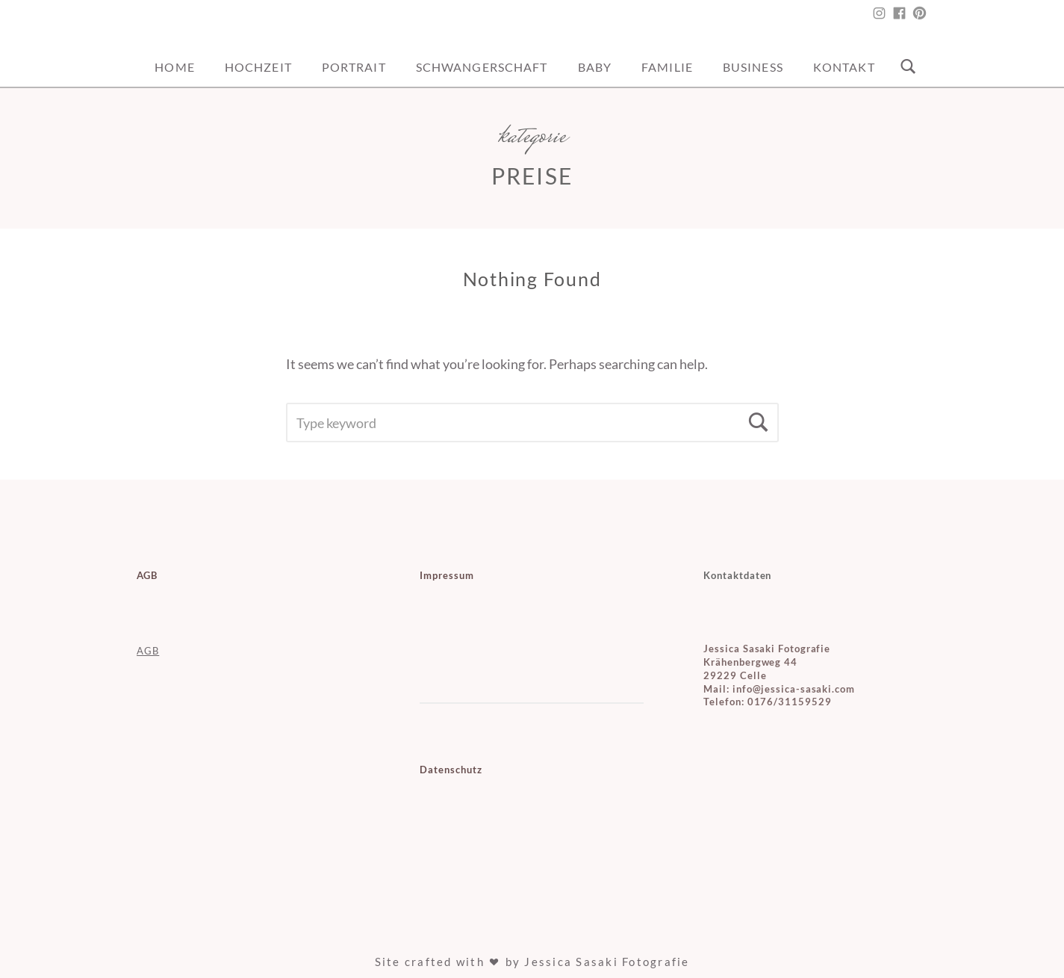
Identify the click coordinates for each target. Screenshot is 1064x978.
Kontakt (844, 67)
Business (753, 67)
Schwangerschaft (482, 67)
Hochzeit (258, 67)
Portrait (354, 67)
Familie (667, 67)
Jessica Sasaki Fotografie (606, 961)
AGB (148, 651)
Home (174, 67)
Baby (595, 67)
